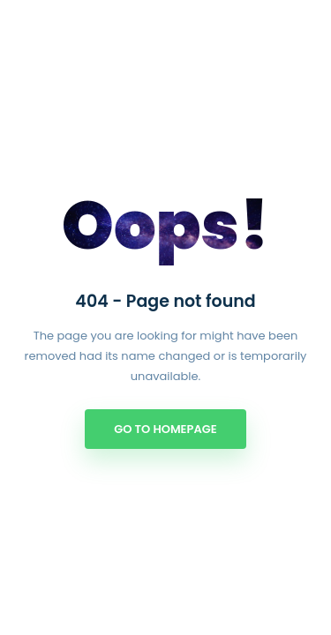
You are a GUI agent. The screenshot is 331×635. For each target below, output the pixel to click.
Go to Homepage (165, 429)
